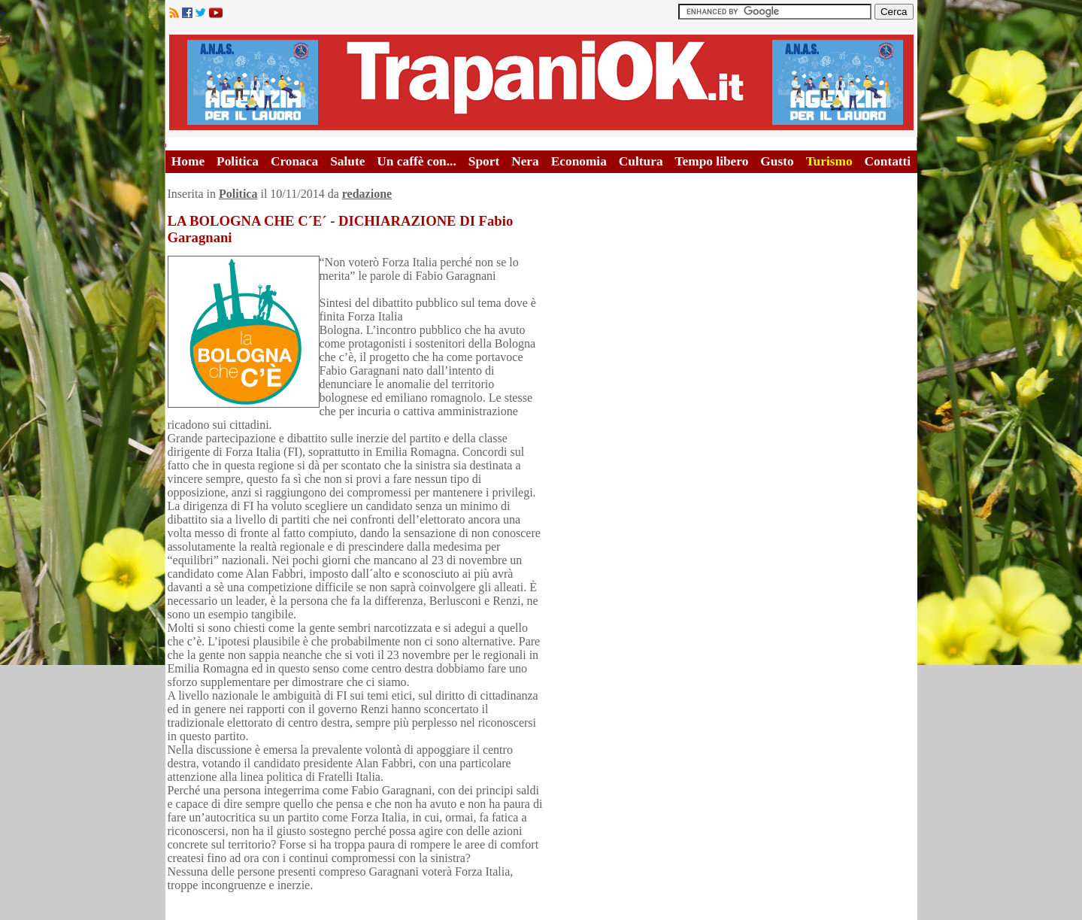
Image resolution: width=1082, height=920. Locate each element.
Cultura (641, 161)
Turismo (829, 161)
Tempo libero (712, 161)
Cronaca (294, 161)
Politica (238, 161)
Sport (483, 161)
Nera (525, 161)
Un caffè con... (416, 161)
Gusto (776, 161)
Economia (579, 161)
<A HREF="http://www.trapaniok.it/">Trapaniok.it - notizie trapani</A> (541, 82)
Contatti (888, 161)
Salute (347, 161)
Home (188, 161)
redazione (367, 193)
